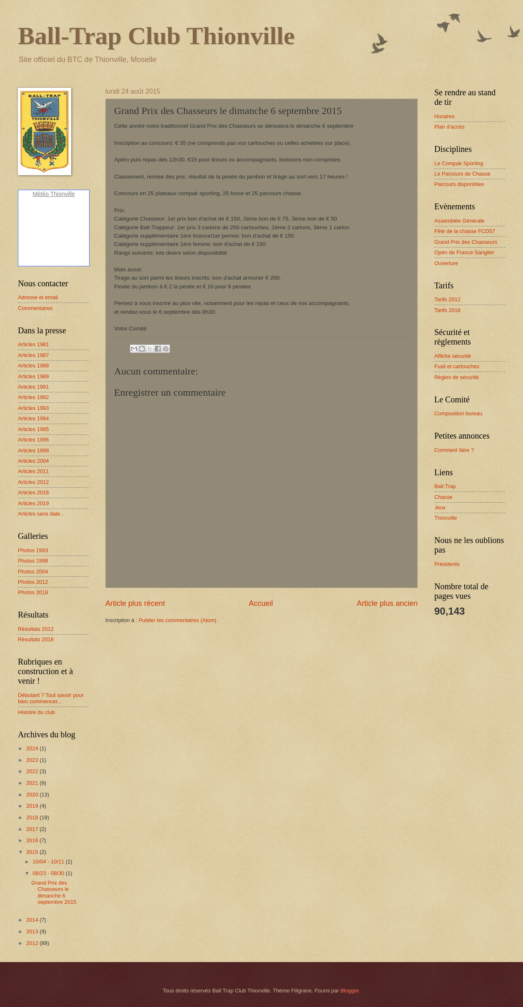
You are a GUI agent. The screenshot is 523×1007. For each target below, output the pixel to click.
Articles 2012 (33, 482)
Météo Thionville (53, 194)
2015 (33, 852)
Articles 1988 (33, 365)
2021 (33, 783)
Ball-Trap (445, 486)
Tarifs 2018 (447, 310)
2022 (33, 771)
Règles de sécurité (456, 377)
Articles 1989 (33, 376)
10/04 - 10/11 (48, 861)
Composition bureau (458, 413)
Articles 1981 (33, 344)
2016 (33, 840)
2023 (33, 760)
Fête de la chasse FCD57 (464, 231)
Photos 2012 (33, 582)
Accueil (261, 603)
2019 (33, 806)
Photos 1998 (33, 561)
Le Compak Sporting (458, 163)
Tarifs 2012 (447, 299)
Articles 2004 (33, 461)
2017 (33, 829)
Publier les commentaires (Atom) (178, 620)
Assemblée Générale (459, 221)
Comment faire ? (454, 450)
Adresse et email (38, 297)
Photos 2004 (33, 571)
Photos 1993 (33, 550)
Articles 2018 (33, 492)
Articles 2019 (33, 503)
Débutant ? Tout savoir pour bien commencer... (51, 698)
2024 (33, 748)
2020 (33, 794)
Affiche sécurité (452, 356)
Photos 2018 (33, 592)
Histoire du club (36, 712)
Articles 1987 (33, 355)
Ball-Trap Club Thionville (156, 36)
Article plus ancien (387, 603)
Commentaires (35, 308)
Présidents (447, 564)
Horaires (444, 116)
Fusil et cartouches (456, 366)
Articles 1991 (33, 387)
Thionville (445, 518)
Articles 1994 (33, 418)
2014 (33, 920)
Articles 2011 (33, 471)
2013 (33, 931)
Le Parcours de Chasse (462, 174)
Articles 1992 (33, 397)
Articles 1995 (33, 429)
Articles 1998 (33, 450)
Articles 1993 (33, 408)
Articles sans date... (41, 514)
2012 (33, 943)
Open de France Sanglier (464, 252)
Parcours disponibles (459, 184)
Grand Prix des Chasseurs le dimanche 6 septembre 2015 (53, 892)
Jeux (440, 507)
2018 (33, 817)
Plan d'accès (449, 127)
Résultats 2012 (36, 629)
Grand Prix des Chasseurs (465, 242)
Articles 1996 (33, 440)
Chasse (443, 497)
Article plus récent (135, 603)
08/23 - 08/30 (48, 873)
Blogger (350, 990)
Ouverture (446, 263)
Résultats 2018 (36, 639)
